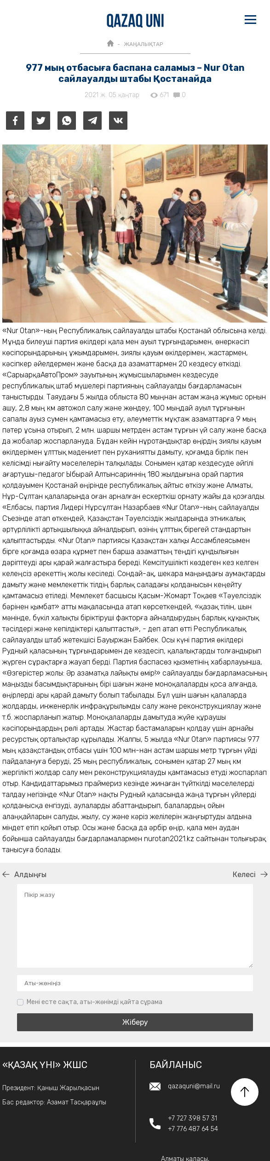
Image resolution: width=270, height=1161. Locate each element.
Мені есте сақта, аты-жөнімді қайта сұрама (94, 1002)
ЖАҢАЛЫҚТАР (143, 44)
